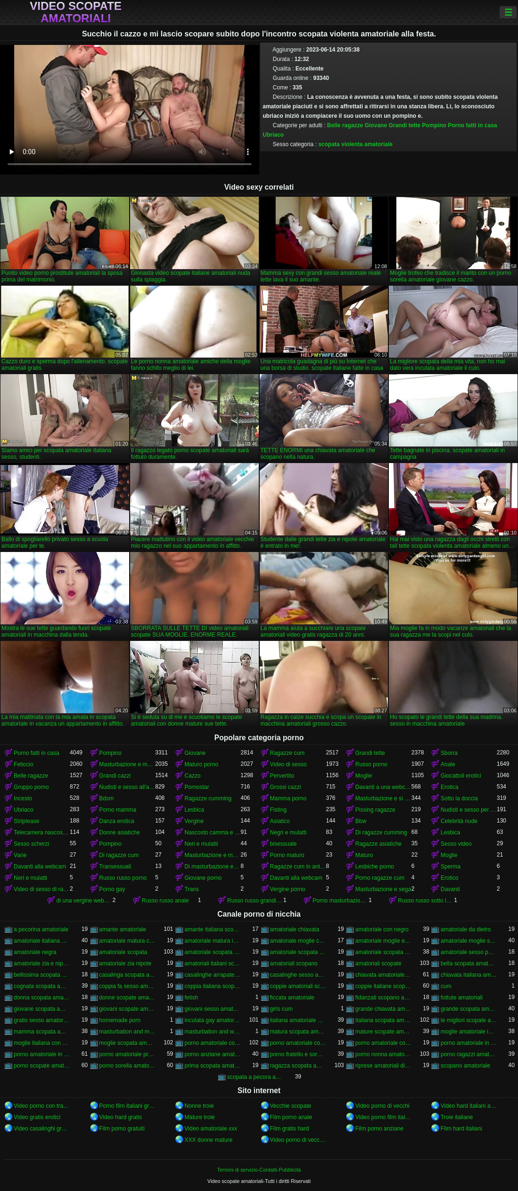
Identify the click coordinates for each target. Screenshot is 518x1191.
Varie (20, 855)
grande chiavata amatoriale (383, 1009)
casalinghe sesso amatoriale (298, 975)
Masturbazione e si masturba (383, 798)
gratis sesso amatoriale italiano (42, 1020)
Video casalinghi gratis (42, 1128)
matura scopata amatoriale (298, 1031)
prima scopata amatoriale (212, 1065)
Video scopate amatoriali (76, 12)
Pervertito (282, 775)
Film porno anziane (379, 1128)
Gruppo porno (31, 787)
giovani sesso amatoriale (212, 1009)
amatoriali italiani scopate (212, 963)
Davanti (450, 889)
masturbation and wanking (212, 1031)
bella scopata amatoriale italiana (468, 963)
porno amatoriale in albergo (468, 1043)
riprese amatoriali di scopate (383, 1065)
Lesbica (194, 809)
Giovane (376, 125)
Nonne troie (199, 1106)
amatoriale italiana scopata (42, 940)
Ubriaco (273, 134)
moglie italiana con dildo (42, 1043)
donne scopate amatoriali (127, 997)
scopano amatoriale (465, 1065)
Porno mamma (118, 809)
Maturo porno (201, 764)
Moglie (363, 775)
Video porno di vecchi (382, 1106)
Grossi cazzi (285, 787)
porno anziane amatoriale (212, 1054)
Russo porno (371, 764)
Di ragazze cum (119, 855)
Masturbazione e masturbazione (127, 764)
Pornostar (196, 787)
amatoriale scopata (123, 952)
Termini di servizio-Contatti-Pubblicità (259, 1170)
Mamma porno (288, 798)
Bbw (360, 821)
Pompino (434, 125)
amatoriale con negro (382, 929)
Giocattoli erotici (460, 775)
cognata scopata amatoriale (42, 986)
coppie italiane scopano (383, 986)
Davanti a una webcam (383, 787)
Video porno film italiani (383, 1117)
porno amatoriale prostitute (127, 1054)
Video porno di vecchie (298, 1140)
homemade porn (119, 1020)
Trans (191, 889)
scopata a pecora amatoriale (255, 1077)
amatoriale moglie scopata (468, 940)
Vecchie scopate (290, 1106)
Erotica (449, 787)
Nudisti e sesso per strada (468, 809)
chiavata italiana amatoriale (468, 975)
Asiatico (280, 821)
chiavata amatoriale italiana (383, 975)
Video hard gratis (120, 1117)
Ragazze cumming (207, 798)
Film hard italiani (461, 1128)
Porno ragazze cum (379, 878)
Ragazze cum (287, 753)
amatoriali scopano (294, 963)
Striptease (26, 821)
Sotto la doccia (459, 798)
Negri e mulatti (288, 832)
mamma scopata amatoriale (42, 1031)
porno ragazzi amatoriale (468, 1054)
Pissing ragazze (375, 809)
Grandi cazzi (115, 775)
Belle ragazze (345, 125)
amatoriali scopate (378, 963)
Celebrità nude (458, 821)
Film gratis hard (289, 1128)
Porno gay (112, 889)
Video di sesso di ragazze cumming (42, 889)
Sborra (448, 753)
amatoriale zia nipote (125, 963)
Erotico (449, 878)
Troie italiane (456, 1117)
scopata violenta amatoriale (355, 144)
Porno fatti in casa (472, 125)
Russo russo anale (165, 900)
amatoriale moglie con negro (298, 940)
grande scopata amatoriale (468, 1009)
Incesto (23, 798)
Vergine (194, 821)
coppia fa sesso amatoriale (127, 986)
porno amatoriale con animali (212, 1043)
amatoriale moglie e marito (383, 940)
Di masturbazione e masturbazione (212, 866)
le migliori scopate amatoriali (468, 1020)
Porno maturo (287, 855)
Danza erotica (116, 821)
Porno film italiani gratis (127, 1106)
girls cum (281, 1009)
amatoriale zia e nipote (42, 963)
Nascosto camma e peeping (212, 832)
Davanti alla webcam (40, 866)
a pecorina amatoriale (41, 929)
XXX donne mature (208, 1140)
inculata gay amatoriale (212, 1020)
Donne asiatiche (119, 832)
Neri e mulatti (201, 844)
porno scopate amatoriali (42, 1065)
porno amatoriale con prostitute (383, 1043)
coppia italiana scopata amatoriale (212, 986)
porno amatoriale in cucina (42, 1054)
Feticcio (23, 764)
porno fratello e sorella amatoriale (298, 1054)
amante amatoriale (122, 929)
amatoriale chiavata (294, 929)
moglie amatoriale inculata (468, 1031)
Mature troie (199, 1117)
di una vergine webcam (84, 900)
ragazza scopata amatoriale (298, 1065)
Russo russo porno (123, 878)
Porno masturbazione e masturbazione (341, 900)
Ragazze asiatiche (378, 844)
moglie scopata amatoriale (127, 1043)
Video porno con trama (42, 1106)
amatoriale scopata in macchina (298, 952)
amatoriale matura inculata (212, 940)
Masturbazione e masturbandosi (212, 855)
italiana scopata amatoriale (383, 1020)
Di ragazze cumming (381, 832)
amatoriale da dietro (465, 929)
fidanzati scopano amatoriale (383, 997)
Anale (447, 764)
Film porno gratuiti (122, 1128)
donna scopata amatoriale (42, 997)
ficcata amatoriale (292, 997)
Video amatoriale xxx (210, 1128)
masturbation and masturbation (127, 1031)
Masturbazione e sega (383, 889)
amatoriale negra (35, 952)
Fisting (278, 809)
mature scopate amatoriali (383, 1031)
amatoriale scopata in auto (212, 952)
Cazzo (192, 775)
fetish (191, 997)
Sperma (450, 866)
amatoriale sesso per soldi (468, 952)
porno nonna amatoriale (383, 1054)
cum (445, 986)
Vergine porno (288, 889)
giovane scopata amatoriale (42, 1009)
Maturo (364, 855)
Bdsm (106, 798)
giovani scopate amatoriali (127, 1009)
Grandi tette (404, 125)
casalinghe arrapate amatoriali (212, 975)
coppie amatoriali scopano (298, 986)
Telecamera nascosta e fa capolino (42, 832)
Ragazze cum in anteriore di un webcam (298, 866)
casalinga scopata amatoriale (127, 975)
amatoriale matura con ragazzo (127, 940)
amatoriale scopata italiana (383, 952)
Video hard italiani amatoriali (468, 1106)
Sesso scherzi (31, 844)
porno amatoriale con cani (298, 1043)
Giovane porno (203, 878)
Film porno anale (291, 1117)
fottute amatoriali (461, 997)
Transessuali (115, 866)
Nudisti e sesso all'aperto (127, 787)
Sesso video (455, 844)
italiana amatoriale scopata (298, 1020)
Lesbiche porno (374, 866)
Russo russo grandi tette (255, 900)
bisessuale (283, 844)
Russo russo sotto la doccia (426, 900)
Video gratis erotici (37, 1117)
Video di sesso (288, 764)
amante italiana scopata (212, 929)
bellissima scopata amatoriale (42, 975)
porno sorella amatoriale (127, 1065)
